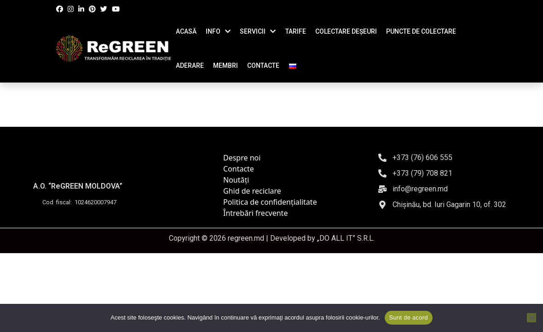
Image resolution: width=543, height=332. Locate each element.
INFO (213, 31)
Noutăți (236, 180)
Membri (225, 65)
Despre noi (241, 158)
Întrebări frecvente (255, 213)
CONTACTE (263, 65)
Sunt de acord (408, 317)
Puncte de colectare (421, 31)
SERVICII (253, 31)
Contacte (238, 169)
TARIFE (295, 31)
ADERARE (190, 65)
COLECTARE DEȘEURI (346, 31)
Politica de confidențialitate (270, 202)
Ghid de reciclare (252, 191)
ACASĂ (186, 31)
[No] (531, 317)
